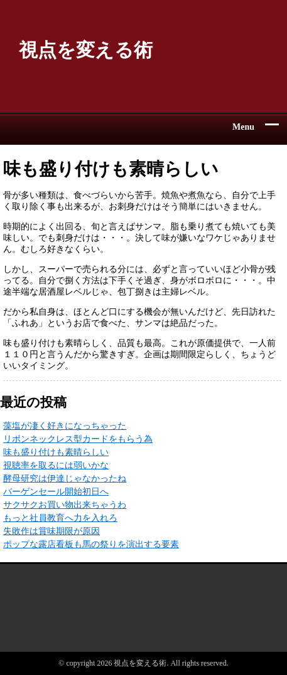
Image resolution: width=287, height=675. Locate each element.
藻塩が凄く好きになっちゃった (64, 426)
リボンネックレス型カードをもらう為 (78, 439)
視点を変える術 (86, 49)
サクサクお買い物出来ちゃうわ (64, 505)
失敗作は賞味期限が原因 (51, 531)
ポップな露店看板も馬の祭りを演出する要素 (91, 544)
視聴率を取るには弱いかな (56, 465)
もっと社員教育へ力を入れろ (60, 518)
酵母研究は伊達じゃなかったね (64, 478)
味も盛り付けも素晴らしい (56, 452)
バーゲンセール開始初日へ (56, 491)
